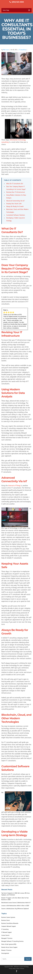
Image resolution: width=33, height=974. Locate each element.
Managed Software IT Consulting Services (12, 941)
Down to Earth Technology (22, 966)
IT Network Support (6, 932)
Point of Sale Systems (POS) (8, 944)
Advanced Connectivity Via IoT (15, 201)
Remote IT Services (6, 950)
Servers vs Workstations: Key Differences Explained (15, 908)
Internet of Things (14, 486)
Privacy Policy (12, 968)
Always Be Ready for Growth (15, 206)
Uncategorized (5, 953)
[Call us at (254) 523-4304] (16, 2)
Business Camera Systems (8, 917)
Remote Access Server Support (9, 947)
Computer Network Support (8, 926)
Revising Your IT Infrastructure (15, 192)
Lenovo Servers (5, 935)
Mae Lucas (6, 49)
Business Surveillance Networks (9, 923)
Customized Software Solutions (15, 215)
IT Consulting (22, 49)
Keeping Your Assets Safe (14, 204)
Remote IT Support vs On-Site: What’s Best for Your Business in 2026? (15, 898)
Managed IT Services (6, 938)
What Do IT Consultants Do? (14, 184)
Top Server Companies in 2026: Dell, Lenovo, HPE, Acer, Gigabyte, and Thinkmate (15, 894)
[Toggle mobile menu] (16, 10)
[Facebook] (16, 971)
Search (28, 959)
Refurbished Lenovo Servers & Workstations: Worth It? (16, 902)
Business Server (5, 920)
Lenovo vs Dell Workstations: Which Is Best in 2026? (15, 905)
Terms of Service (20, 968)
